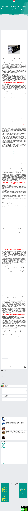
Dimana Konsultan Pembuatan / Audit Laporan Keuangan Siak (7, 372)
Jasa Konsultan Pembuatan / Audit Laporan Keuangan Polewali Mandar (20, 372)
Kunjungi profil (5, 392)
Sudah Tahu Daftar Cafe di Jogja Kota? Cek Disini (13, 437)
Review (16, 492)
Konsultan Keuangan (4, 364)
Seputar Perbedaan (16, 493)
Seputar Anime (12, 493)
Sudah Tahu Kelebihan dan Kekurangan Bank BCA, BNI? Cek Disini (15, 428)
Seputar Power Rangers (12, 494)
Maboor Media (16, 509)
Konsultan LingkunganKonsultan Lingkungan (12, 492)
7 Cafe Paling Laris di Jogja (10, 442)
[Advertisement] (14, 23)
